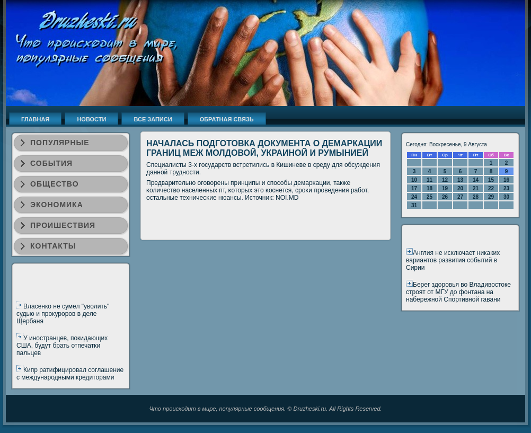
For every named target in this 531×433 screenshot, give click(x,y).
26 (445, 197)
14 (476, 180)
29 (491, 197)
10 (414, 180)
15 (491, 180)
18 (429, 188)
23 (506, 188)
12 (445, 180)
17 (414, 188)
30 (506, 197)
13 (460, 180)
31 (414, 205)
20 (460, 188)
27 (460, 197)
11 (429, 180)
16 (506, 180)
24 (414, 197)
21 (476, 188)
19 (445, 188)
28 (476, 197)
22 (491, 188)
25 (429, 197)
